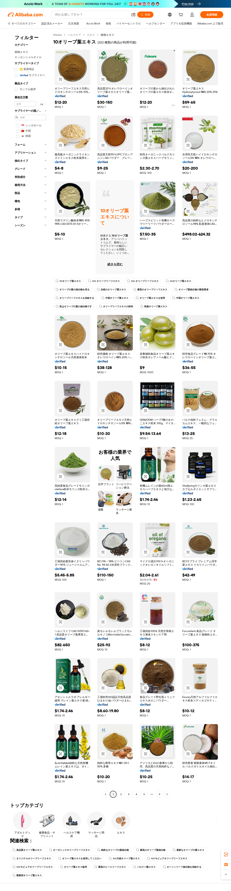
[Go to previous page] (105, 794)
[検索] (145, 15)
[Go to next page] (167, 794)
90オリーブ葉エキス (68, 281)
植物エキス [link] (107, 34)
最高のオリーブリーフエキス (150, 289)
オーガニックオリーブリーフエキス (69, 850)
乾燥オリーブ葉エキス (153, 306)
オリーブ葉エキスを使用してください (79, 858)
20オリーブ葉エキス (178, 281)
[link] (226, 854)
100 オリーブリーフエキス (104, 281)
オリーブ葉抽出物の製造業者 (191, 289)
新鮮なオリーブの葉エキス (188, 850)
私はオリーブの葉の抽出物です (74, 306)
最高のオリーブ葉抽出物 (150, 850)
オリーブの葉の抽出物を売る (73, 289)
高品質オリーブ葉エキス (27, 850)
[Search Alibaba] (91, 14)
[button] (133, 14)
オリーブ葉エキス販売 (73, 867)
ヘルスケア (74, 34)
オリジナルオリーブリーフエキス (32, 858)
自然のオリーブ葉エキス (111, 289)
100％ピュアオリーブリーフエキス (167, 858)
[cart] (181, 15)
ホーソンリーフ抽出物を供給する (182, 867)
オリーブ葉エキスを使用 (150, 298)
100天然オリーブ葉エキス (124, 858)
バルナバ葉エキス (144, 867)
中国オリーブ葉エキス (114, 298)
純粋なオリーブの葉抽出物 (113, 850)
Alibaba (57, 34)
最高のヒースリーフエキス (110, 867)
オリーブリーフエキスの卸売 (116, 306)
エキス (91, 34)
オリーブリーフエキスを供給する (75, 298)
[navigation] (29, 415)
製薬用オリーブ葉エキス (27, 875)
